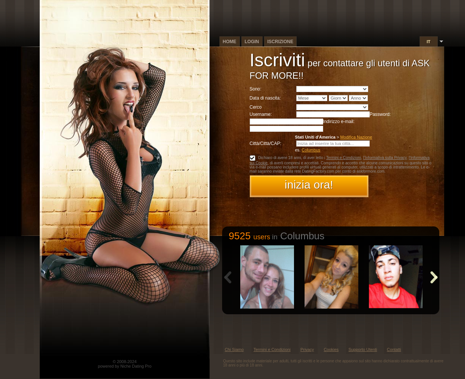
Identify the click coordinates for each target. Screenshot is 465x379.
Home (229, 41)
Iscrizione (280, 41)
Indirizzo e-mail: (339, 121)
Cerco (256, 107)
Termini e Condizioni (343, 158)
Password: (380, 114)
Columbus (311, 150)
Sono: (255, 89)
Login (252, 41)
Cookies (331, 349)
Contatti (394, 349)
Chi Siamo (234, 349)
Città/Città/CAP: (265, 143)
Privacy (307, 349)
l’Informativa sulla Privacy (385, 158)
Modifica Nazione (356, 137)
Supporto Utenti (362, 349)
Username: (261, 114)
